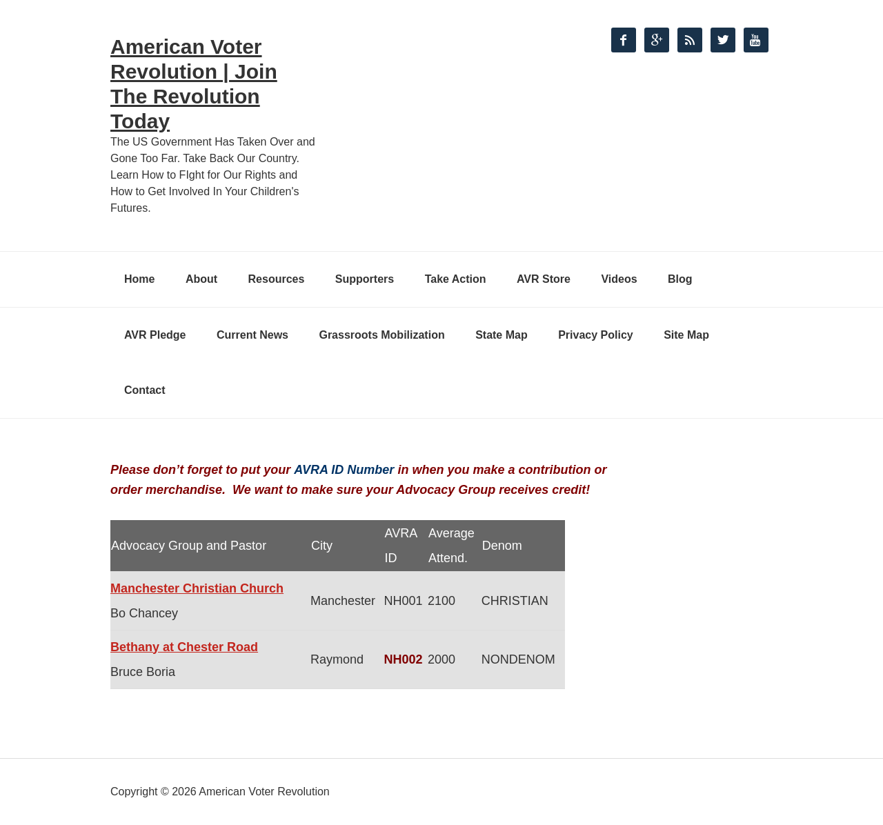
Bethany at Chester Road (184, 647)
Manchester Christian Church (197, 588)
